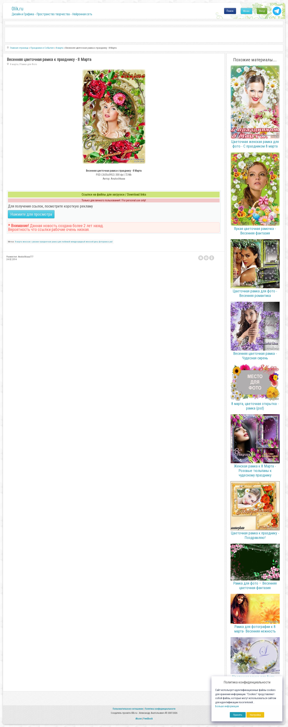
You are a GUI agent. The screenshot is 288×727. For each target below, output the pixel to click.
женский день (92, 242)
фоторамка (104, 242)
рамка (55, 242)
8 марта (14, 64)
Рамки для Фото (28, 64)
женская (26, 242)
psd (110, 242)
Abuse (138, 718)
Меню (246, 10)
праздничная (45, 242)
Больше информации (227, 706)
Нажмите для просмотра (31, 214)
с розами (35, 242)
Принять (237, 714)
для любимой (64, 242)
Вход (262, 10)
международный (78, 242)
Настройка (255, 714)
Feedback (148, 718)
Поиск (230, 10)
